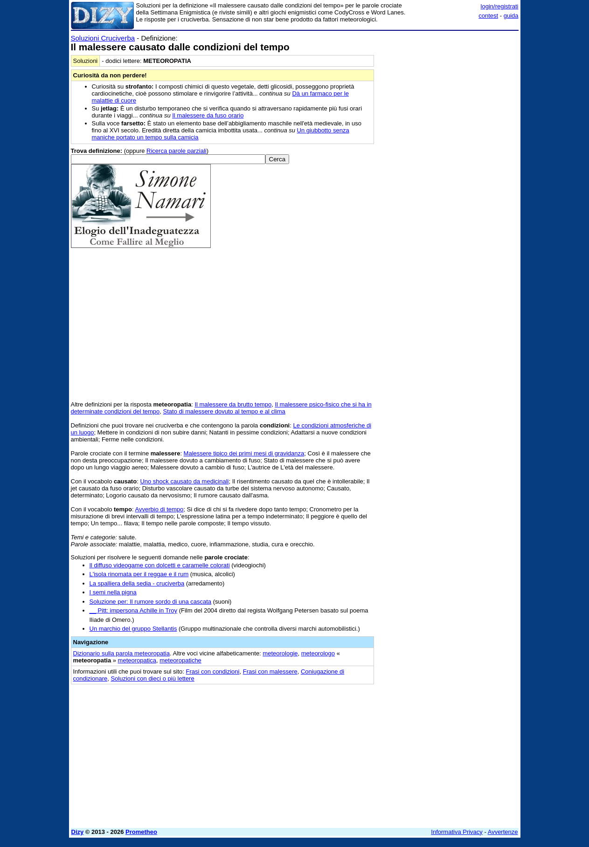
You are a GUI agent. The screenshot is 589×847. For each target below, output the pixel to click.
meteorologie (280, 653)
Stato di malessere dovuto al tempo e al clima (224, 411)
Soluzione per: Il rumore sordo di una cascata (151, 601)
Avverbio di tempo (159, 509)
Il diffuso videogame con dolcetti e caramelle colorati (160, 565)
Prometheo (141, 831)
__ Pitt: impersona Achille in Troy (134, 610)
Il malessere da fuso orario (207, 115)
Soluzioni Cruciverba (103, 38)
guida (511, 15)
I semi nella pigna (113, 592)
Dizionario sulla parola (121, 653)
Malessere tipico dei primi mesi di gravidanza (244, 453)
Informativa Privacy (457, 831)
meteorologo (318, 653)
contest (488, 15)
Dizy (77, 831)
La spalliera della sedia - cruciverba (137, 583)
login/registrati (500, 6)
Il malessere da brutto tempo (232, 404)
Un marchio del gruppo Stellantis (133, 628)
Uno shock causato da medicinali (184, 481)
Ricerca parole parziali (176, 150)
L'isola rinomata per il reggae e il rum (139, 574)
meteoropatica (137, 660)
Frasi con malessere (270, 671)
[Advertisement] (449, 174)
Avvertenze (503, 831)
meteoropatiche (180, 660)
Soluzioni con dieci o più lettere (152, 678)
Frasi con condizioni (213, 671)
